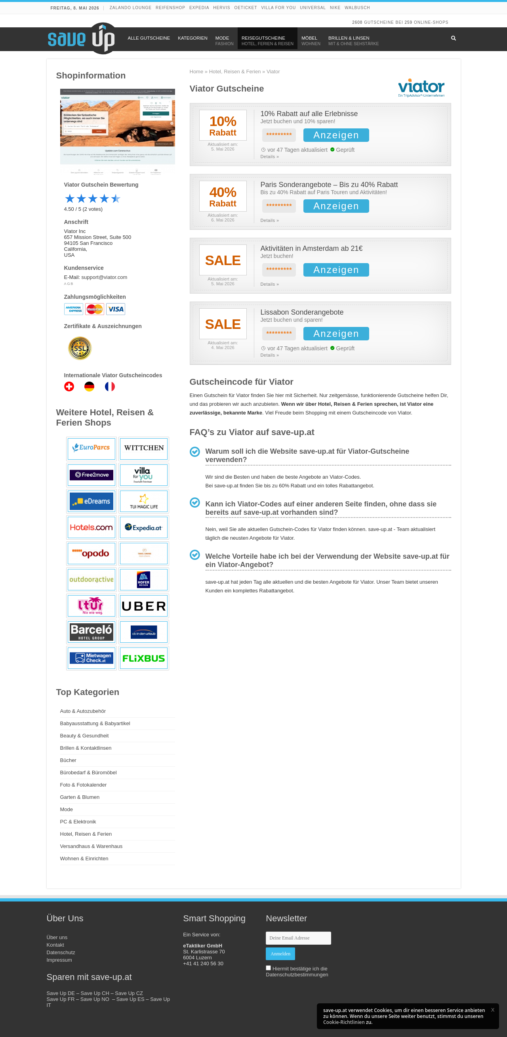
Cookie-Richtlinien (344, 1022)
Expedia (199, 8)
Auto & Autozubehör (83, 711)
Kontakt (55, 945)
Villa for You (278, 8)
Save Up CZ (129, 993)
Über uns (57, 937)
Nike (335, 8)
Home (197, 71)
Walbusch (357, 8)
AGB (69, 284)
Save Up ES (130, 999)
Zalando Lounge (131, 8)
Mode (66, 809)
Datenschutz (61, 952)
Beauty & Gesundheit (84, 736)
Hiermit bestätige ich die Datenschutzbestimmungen (297, 972)
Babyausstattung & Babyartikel (95, 723)
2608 (357, 22)
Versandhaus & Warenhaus (91, 846)
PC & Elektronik (78, 822)
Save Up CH (95, 993)
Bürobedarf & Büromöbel (88, 772)
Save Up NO (96, 999)
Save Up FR (61, 999)
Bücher (68, 760)
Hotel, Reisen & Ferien (235, 71)
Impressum (59, 960)
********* (279, 135)
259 (408, 22)
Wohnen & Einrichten (84, 858)
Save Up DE (61, 993)
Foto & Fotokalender (83, 785)
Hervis (221, 8)
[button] (492, 1009)
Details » (269, 156)
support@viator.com (105, 277)
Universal (313, 8)
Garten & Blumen (80, 797)
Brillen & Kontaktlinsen (86, 748)
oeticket (245, 8)
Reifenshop (170, 8)
